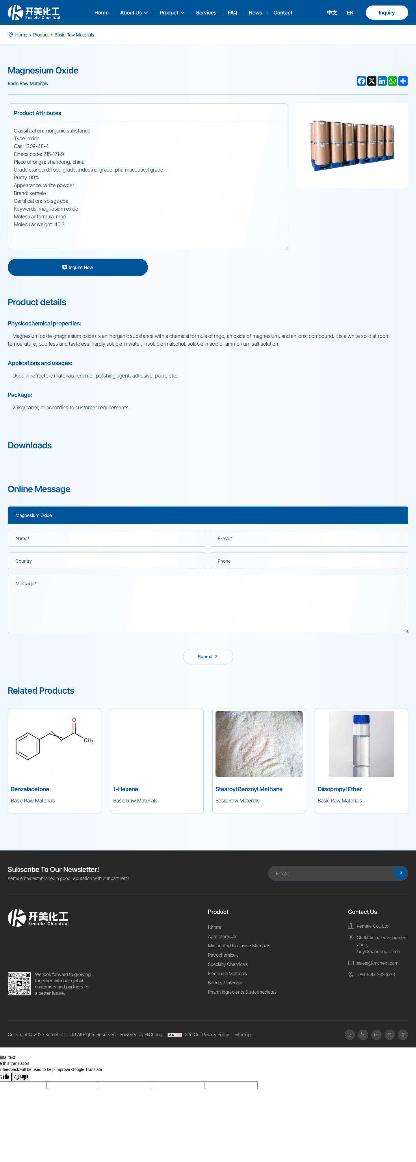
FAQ (232, 13)
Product (169, 13)
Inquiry (387, 13)
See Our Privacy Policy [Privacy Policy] (207, 1034)
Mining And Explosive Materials (239, 946)
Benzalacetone (30, 789)
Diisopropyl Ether (340, 789)
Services (206, 13)
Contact (283, 13)
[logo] (34, 13)
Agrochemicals (222, 936)
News (255, 13)
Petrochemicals (223, 955)
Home (101, 13)
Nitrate (214, 927)
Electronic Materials (227, 973)
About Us (131, 13)
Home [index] (21, 34)
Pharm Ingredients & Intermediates (242, 992)
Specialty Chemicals (228, 964)
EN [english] (350, 13)
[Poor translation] (21, 1077)
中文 (332, 13)
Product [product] (41, 34)
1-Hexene (125, 789)
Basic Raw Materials (74, 34)
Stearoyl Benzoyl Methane (249, 789)
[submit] (208, 656)
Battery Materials (225, 983)
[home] (38, 918)
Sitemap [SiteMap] (243, 1034)
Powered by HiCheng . (142, 1034)
